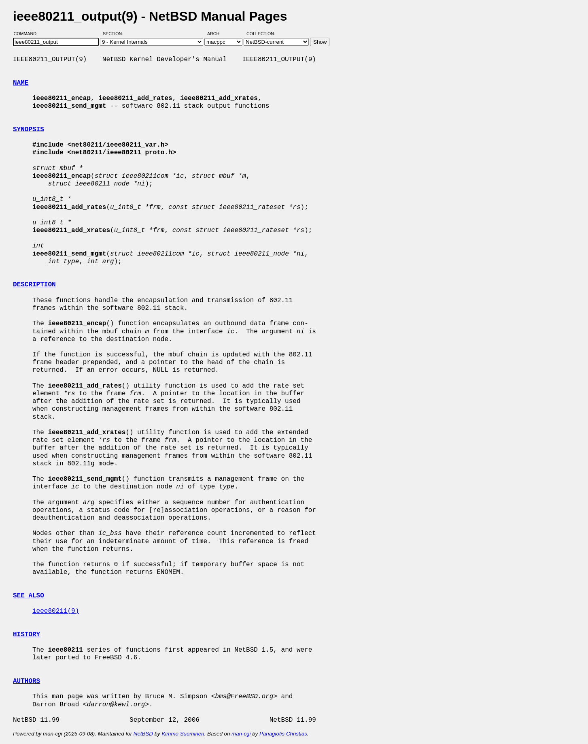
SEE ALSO (28, 595)
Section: (115, 33)
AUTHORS (26, 681)
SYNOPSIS (28, 129)
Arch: (217, 33)
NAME (20, 83)
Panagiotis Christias (283, 734)
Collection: (260, 33)
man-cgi (240, 734)
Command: (28, 33)
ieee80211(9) (55, 611)
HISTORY (26, 634)
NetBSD (143, 734)
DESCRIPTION (34, 284)
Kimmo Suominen (182, 734)
